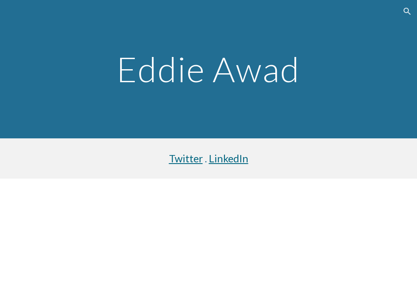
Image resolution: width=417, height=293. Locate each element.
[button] (407, 11)
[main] (208, 69)
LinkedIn (228, 158)
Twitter (186, 158)
